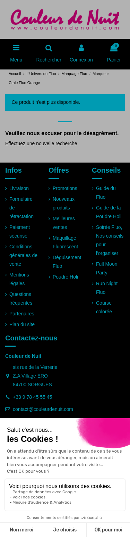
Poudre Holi (65, 277)
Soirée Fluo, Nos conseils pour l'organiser (109, 240)
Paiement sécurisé (19, 231)
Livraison (19, 188)
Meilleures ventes (64, 223)
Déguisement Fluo (67, 262)
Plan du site (22, 324)
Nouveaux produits (64, 203)
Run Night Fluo (107, 288)
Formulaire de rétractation (21, 207)
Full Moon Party (106, 268)
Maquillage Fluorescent (65, 242)
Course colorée (104, 307)
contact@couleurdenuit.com (43, 409)
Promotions (65, 188)
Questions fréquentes (20, 298)
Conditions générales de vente (23, 255)
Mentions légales (19, 279)
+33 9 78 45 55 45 (32, 397)
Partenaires (21, 313)
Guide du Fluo (106, 192)
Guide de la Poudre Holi (108, 212)
